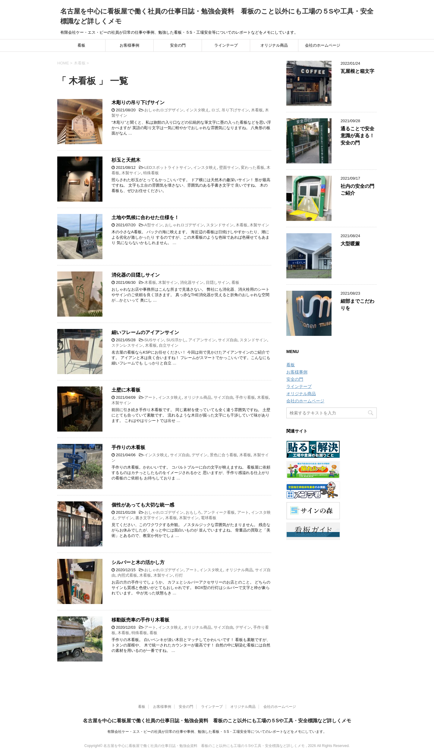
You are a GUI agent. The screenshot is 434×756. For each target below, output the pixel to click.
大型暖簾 (350, 243)
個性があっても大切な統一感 (143, 504)
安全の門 (178, 45)
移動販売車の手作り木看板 (140, 619)
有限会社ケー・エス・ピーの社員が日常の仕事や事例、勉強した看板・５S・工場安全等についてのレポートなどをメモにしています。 (217, 732)
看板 (81, 45)
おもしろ (193, 512)
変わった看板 (252, 167)
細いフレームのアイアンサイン (145, 332)
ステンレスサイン (127, 345)
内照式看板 (127, 575)
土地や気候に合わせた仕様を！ (145, 217)
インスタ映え (197, 110)
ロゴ (215, 110)
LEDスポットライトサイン (167, 167)
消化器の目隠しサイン (136, 274)
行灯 (179, 575)
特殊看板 (151, 173)
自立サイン (168, 345)
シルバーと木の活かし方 (138, 562)
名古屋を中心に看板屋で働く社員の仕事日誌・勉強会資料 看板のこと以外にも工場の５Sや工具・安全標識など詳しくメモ (217, 720)
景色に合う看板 (223, 455)
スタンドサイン (220, 225)
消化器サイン (191, 282)
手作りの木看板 (128, 447)
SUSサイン (154, 340)
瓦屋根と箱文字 (357, 71)
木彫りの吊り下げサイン (138, 102)
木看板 (257, 110)
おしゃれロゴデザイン (164, 110)
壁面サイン (229, 167)
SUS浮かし (176, 340)
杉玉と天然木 (126, 160)
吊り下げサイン (235, 110)
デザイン (199, 455)
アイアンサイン (202, 340)
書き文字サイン (149, 518)
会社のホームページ (322, 45)
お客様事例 (129, 45)
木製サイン (131, 173)
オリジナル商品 (274, 45)
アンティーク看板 (219, 512)
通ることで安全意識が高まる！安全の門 (357, 135)
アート (150, 397)
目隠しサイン (217, 282)
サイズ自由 (227, 340)
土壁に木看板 (126, 389)
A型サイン (153, 225)
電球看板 (208, 518)
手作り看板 (245, 397)
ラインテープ (226, 45)
